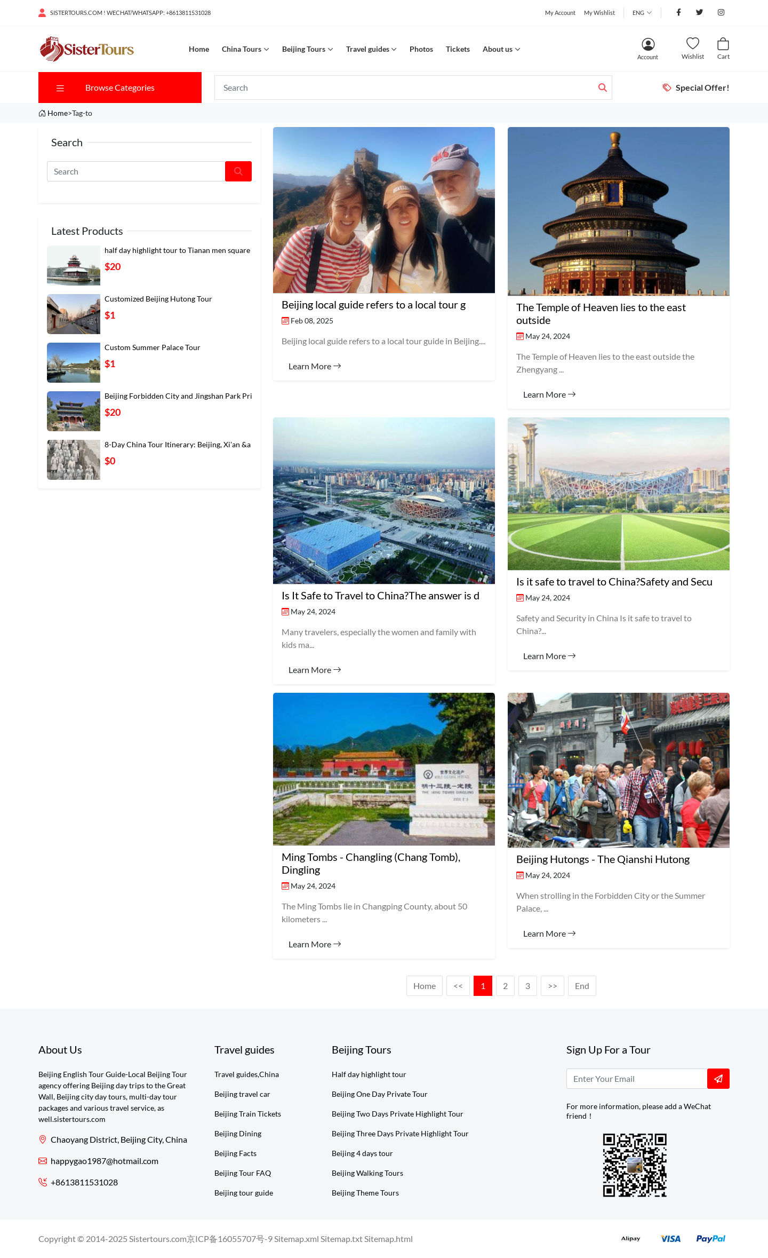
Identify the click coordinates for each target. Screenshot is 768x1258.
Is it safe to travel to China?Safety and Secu (614, 581)
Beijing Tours (303, 48)
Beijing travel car (242, 1093)
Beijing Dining (237, 1133)
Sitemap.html (388, 1238)
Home (199, 48)
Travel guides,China (246, 1074)
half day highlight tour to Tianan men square (177, 250)
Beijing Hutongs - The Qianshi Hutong (603, 858)
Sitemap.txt (342, 1238)
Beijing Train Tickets (247, 1113)
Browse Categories (105, 87)
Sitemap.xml (296, 1238)
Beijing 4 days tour (362, 1153)
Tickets (458, 48)
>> (552, 985)
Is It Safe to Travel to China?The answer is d (380, 595)
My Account (560, 12)
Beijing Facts (235, 1153)
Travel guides (367, 48)
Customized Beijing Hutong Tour (158, 298)
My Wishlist (599, 12)
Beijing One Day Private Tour (380, 1093)
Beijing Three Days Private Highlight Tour (400, 1133)
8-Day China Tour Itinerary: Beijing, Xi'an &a (178, 444)
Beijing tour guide (243, 1192)
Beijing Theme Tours (365, 1192)
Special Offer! (696, 87)
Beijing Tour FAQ (242, 1172)
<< (458, 985)
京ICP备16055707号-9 (230, 1238)
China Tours (241, 48)
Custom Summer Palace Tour (153, 347)
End (582, 985)
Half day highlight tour (369, 1074)
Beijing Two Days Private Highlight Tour (397, 1113)
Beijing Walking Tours (367, 1172)
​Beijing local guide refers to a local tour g (374, 304)
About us (498, 48)
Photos (421, 48)
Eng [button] (638, 12)
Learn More (315, 366)
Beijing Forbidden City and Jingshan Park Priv (180, 395)
